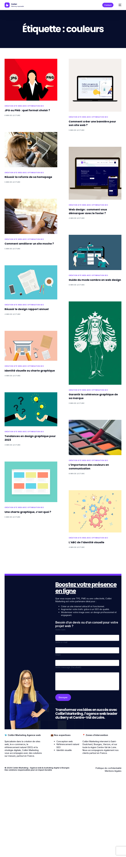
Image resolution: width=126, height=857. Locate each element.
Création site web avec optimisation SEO (24, 106)
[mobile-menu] (118, 5)
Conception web (64, 741)
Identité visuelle (64, 750)
